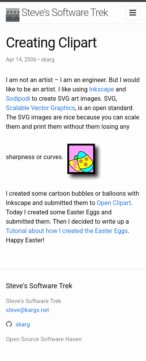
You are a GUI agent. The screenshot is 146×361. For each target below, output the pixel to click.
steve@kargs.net (27, 310)
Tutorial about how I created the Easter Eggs (67, 231)
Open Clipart (114, 203)
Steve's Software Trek (64, 12)
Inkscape (101, 89)
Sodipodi (18, 98)
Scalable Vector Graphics (40, 108)
